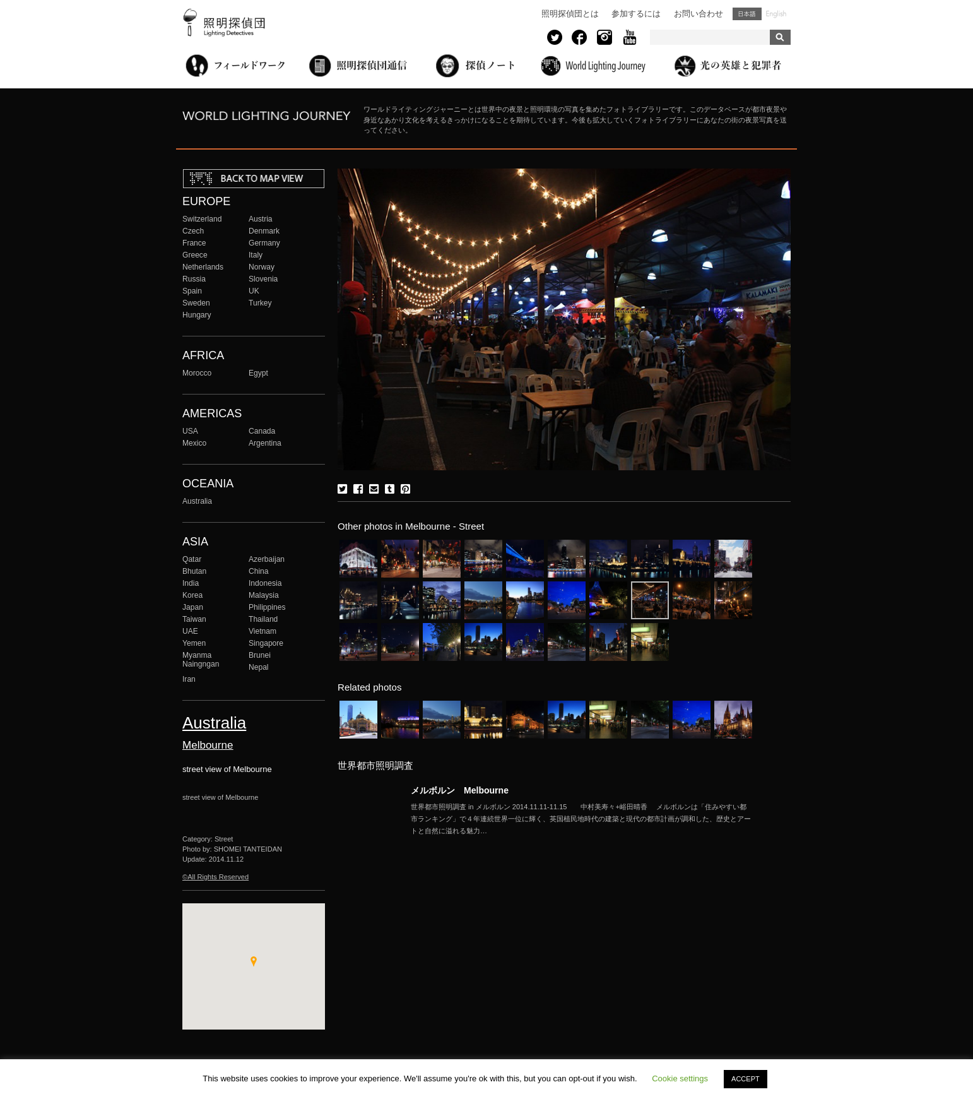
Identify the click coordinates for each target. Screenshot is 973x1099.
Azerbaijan (267, 559)
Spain (192, 291)
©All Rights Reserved (215, 877)
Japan (192, 607)
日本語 (747, 14)
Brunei (260, 655)
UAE (190, 631)
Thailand (263, 619)
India (190, 583)
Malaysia (264, 595)
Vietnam (262, 631)
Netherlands (202, 267)
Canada (262, 431)
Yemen (194, 643)
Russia (194, 279)
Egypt (258, 373)
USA (190, 431)
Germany (264, 243)
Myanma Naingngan (200, 659)
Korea (192, 595)
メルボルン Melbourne (460, 790)
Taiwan (194, 619)
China (259, 571)
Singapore (266, 643)
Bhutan (194, 571)
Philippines (267, 607)
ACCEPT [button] (745, 1079)
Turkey (260, 303)
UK (254, 291)
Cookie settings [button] (680, 1078)
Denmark (264, 231)
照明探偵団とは (570, 13)
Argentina (265, 443)
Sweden (196, 303)
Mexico (194, 443)
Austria (261, 219)
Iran (189, 679)
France (194, 243)
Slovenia (263, 279)
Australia (197, 501)
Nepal (259, 667)
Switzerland (201, 219)
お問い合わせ (698, 13)
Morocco (196, 373)
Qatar (191, 559)
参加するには (636, 13)
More (581, 818)
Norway (261, 267)
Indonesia (265, 583)
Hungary (196, 315)
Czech (193, 231)
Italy (255, 255)
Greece (195, 255)
